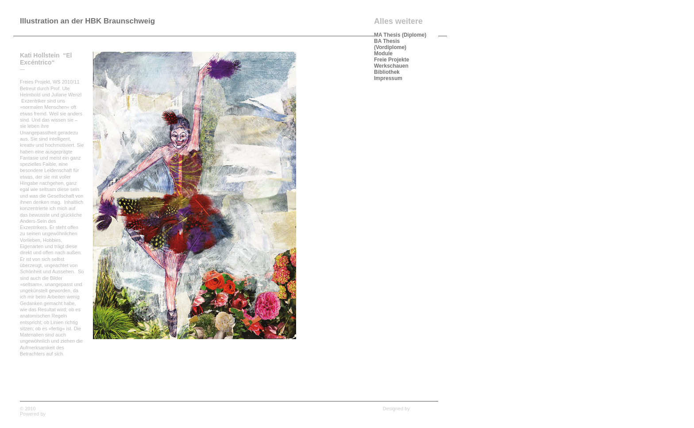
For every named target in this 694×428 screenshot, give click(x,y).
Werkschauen (391, 66)
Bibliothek (387, 72)
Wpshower (426, 408)
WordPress (59, 414)
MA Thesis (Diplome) (400, 35)
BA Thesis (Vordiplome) (390, 44)
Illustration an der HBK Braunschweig (87, 21)
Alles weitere (398, 21)
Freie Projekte (391, 60)
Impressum (388, 78)
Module (383, 53)
